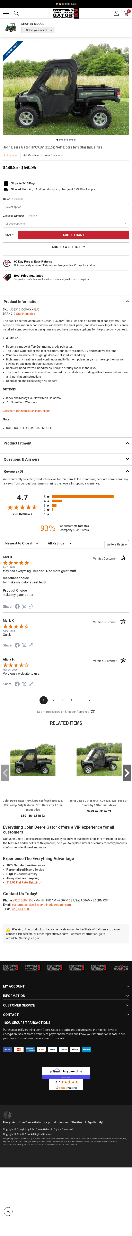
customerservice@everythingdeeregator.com (41, 904)
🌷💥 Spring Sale (66, 4)
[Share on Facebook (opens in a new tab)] (17, 607)
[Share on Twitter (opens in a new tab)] (24, 606)
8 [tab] (75, 140)
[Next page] (89, 700)
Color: (13, 199)
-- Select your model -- (36, 30)
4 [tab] (64, 140)
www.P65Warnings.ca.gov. (23, 938)
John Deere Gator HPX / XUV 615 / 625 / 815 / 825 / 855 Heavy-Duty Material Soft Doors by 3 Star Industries (33, 805)
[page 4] (71, 700)
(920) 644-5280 (20, 909)
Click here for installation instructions (26, 410)
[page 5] (80, 700)
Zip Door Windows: (20, 215)
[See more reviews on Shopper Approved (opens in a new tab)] (31, 607)
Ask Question (31, 155)
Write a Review (117, 544)
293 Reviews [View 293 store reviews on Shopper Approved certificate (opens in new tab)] (27, 514)
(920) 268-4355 (23, 900)
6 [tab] (70, 140)
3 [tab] (62, 140)
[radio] (86, 496)
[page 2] (53, 700)
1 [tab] (57, 140)
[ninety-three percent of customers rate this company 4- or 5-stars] (66, 528)
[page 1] (43, 700)
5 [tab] (67, 140)
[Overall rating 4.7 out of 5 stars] (22, 507)
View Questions (54, 155)
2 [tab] (60, 140)
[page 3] (62, 700)
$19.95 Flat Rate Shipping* (24, 882)
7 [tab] (72, 140)
